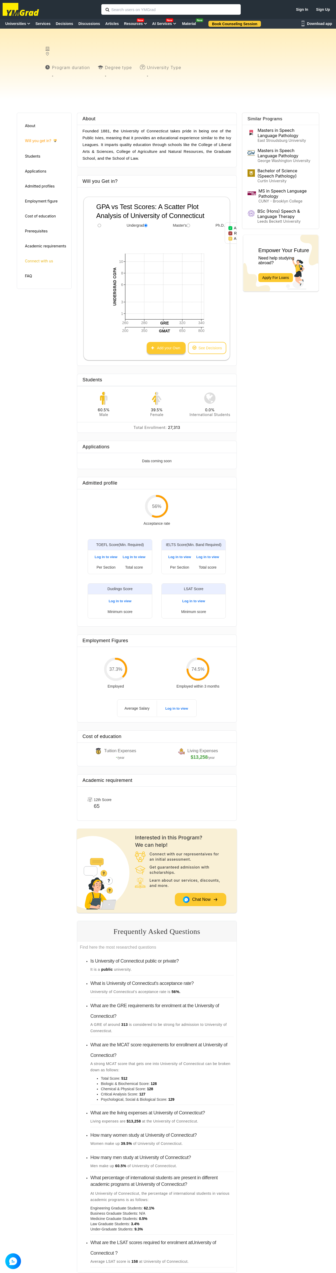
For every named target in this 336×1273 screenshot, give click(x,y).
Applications (35, 171)
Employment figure (41, 201)
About (30, 125)
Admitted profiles (40, 186)
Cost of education (40, 216)
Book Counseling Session (235, 24)
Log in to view (106, 557)
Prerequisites (36, 231)
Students (32, 156)
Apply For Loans (275, 278)
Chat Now (200, 899)
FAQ (28, 276)
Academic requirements (45, 246)
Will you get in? (41, 140)
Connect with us (39, 261)
